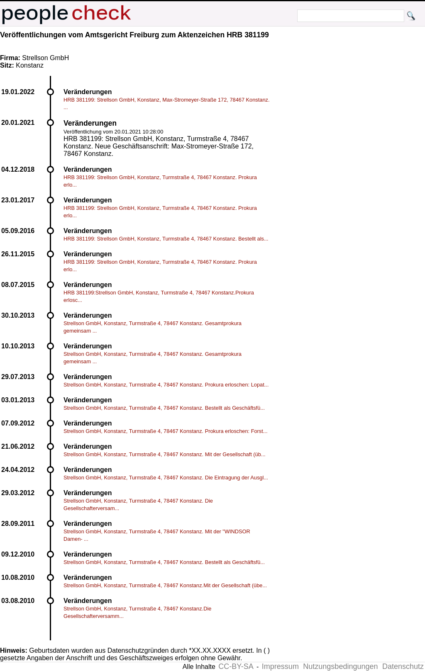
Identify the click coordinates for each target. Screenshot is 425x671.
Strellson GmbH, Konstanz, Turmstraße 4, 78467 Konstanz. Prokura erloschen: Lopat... (166, 385)
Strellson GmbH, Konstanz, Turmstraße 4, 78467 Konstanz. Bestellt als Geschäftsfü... (164, 408)
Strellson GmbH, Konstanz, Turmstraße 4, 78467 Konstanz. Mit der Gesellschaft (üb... (165, 454)
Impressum (280, 666)
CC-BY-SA (235, 666)
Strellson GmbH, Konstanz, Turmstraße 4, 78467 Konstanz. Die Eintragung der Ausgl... (166, 477)
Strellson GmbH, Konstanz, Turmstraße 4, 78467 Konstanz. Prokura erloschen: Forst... (165, 431)
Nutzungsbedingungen (340, 666)
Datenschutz (403, 666)
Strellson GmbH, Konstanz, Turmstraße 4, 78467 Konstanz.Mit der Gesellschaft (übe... (165, 585)
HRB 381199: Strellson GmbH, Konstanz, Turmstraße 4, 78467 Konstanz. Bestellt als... (166, 239)
